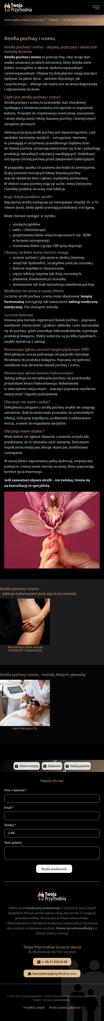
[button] (96, 7)
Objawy (53, 20)
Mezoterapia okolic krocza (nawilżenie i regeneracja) (25, 649)
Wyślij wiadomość (54, 869)
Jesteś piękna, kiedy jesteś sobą (24, 20)
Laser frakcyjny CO (25, 728)
